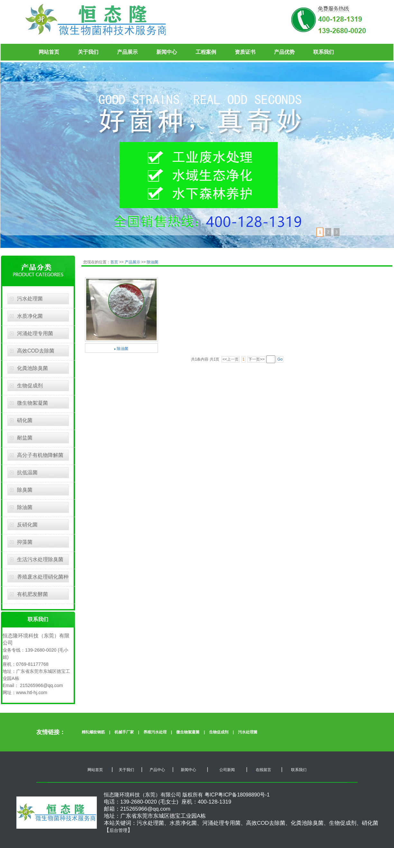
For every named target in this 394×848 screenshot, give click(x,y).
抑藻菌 (24, 542)
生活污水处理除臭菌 (40, 559)
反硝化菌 (27, 524)
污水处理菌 (30, 298)
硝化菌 (24, 420)
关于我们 (88, 52)
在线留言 (263, 770)
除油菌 (24, 507)
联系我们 (323, 52)
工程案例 (206, 52)
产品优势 (284, 52)
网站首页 (49, 52)
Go (279, 359)
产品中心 (157, 770)
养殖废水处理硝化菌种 (43, 576)
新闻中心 (166, 52)
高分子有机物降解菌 (40, 455)
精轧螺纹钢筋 (93, 732)
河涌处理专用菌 (35, 333)
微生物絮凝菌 (32, 403)
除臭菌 (24, 490)
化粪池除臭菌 (32, 368)
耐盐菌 (24, 437)
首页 (114, 262)
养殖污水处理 (155, 732)
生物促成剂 (30, 385)
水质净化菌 (30, 316)
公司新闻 (226, 770)
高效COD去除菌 (35, 350)
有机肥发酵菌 (32, 594)
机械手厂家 (124, 732)
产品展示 (127, 52)
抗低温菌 (27, 472)
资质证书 (245, 52)
